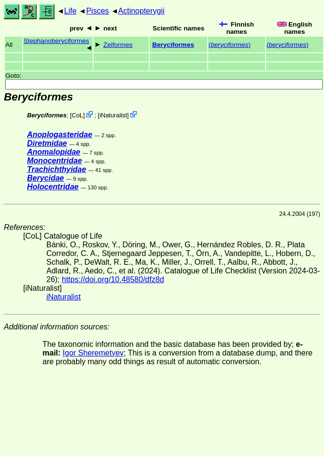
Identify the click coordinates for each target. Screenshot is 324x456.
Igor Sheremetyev (93, 353)
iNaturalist (113, 115)
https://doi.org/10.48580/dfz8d (113, 279)
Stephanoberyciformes (56, 40)
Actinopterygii (141, 11)
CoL (77, 115)
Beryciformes (173, 44)
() (230, 44)
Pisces (97, 11)
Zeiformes (117, 44)
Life (70, 11)
